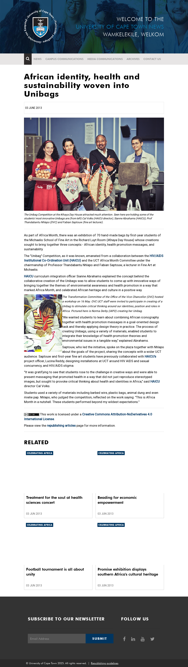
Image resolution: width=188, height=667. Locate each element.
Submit (99, 638)
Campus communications (64, 59)
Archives (133, 59)
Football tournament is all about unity (55, 572)
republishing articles (61, 425)
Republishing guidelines (104, 663)
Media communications (105, 59)
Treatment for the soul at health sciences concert (54, 500)
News (38, 59)
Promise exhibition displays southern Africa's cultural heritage (128, 572)
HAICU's (150, 356)
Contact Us (152, 59)
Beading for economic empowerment (117, 500)
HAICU (28, 276)
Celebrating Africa (39, 453)
